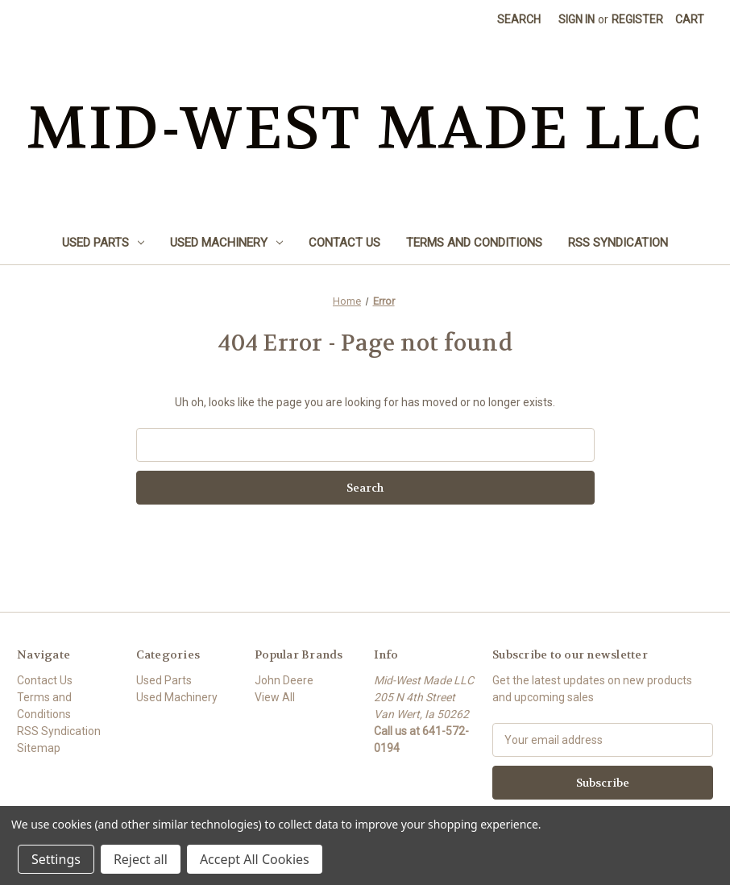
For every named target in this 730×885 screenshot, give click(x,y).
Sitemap (38, 748)
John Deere (284, 680)
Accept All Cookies (254, 859)
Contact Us (344, 242)
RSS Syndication (618, 242)
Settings (56, 859)
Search (519, 19)
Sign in (576, 19)
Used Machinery (226, 242)
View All (275, 697)
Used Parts (103, 242)
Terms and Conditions (474, 242)
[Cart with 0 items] (689, 19)
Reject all (141, 859)
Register (637, 19)
